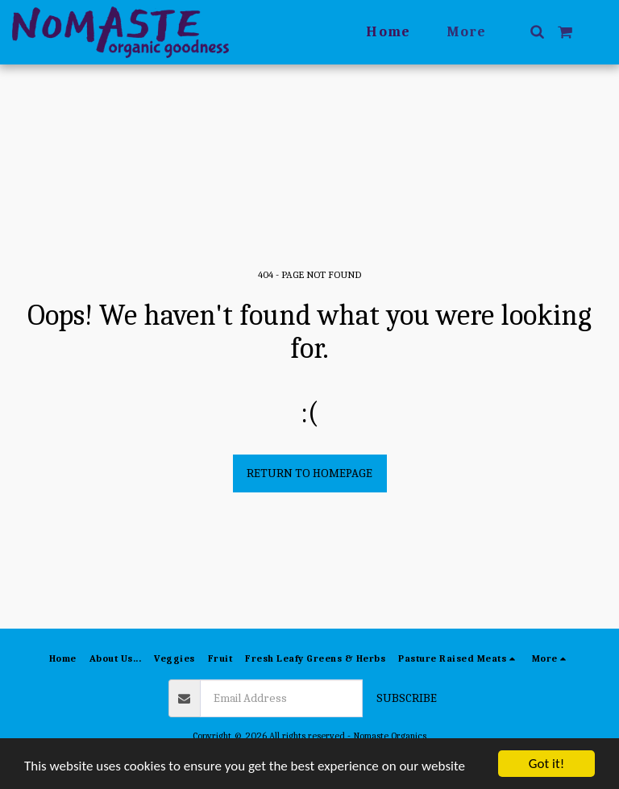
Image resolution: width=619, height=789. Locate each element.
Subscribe (406, 698)
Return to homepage (309, 473)
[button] (537, 31)
